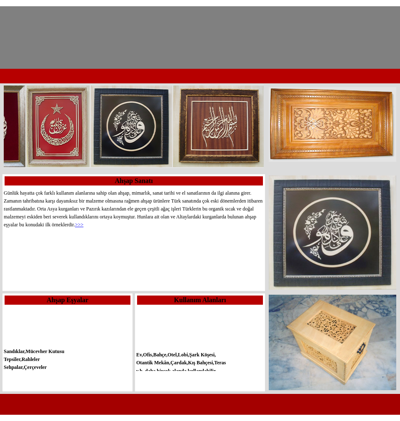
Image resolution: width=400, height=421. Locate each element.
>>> (79, 225)
